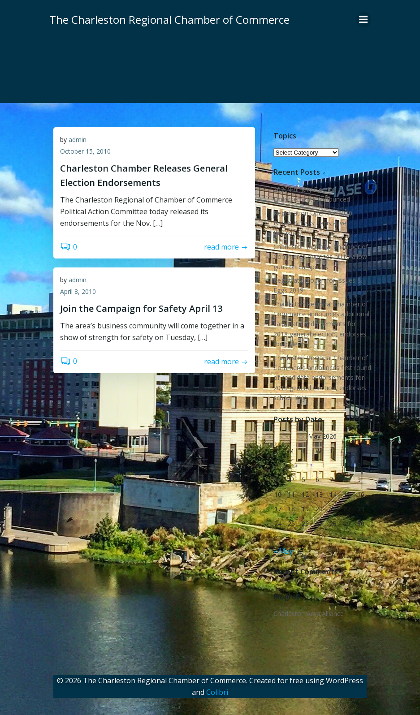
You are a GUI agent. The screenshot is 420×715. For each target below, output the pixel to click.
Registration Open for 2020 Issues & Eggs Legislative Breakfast (312, 222)
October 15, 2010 (85, 151)
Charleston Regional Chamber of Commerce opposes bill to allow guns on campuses (320, 256)
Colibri (217, 691)
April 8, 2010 (78, 292)
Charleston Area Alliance (308, 613)
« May (283, 551)
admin (78, 140)
